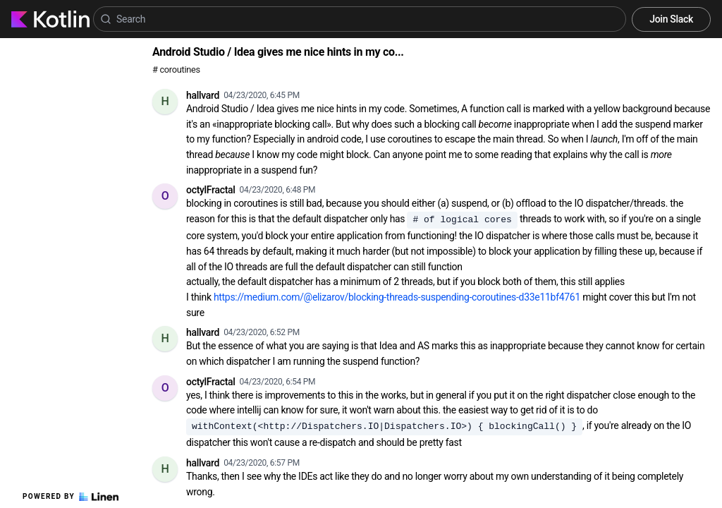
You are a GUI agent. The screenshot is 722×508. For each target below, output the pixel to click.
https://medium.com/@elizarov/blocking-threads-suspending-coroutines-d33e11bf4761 (397, 297)
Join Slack (671, 19)
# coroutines (176, 69)
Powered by (70, 496)
